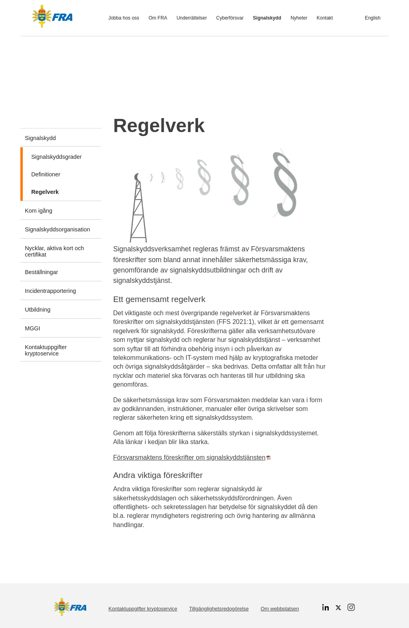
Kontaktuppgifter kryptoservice (142, 609)
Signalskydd (267, 18)
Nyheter (298, 18)
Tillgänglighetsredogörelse (219, 609)
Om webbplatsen (280, 609)
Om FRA (158, 18)
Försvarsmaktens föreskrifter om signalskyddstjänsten (191, 457)
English (372, 18)
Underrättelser (192, 18)
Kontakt (325, 18)
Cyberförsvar (230, 18)
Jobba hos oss (123, 18)
